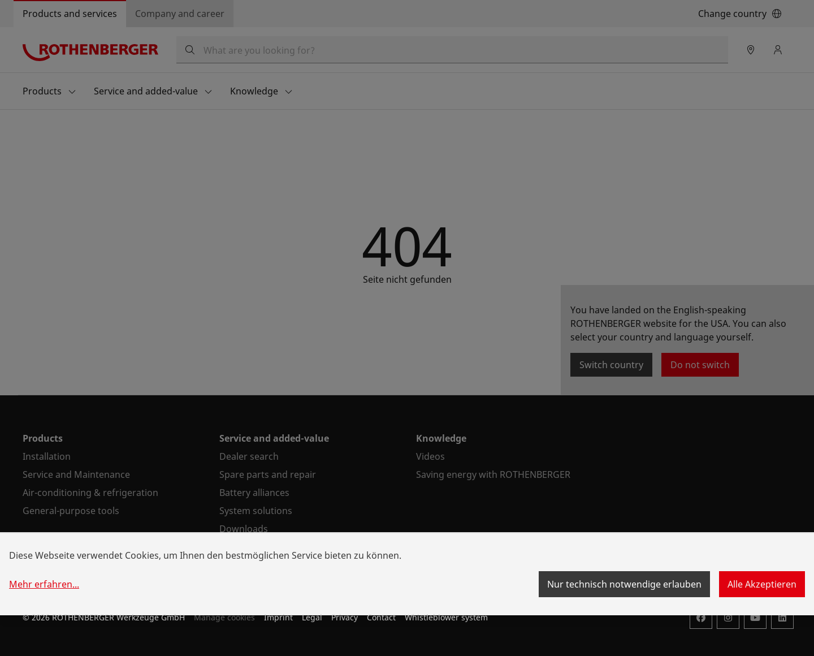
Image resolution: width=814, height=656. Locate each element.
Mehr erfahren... (44, 584)
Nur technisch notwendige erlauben (624, 584)
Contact (381, 617)
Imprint (278, 617)
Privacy (344, 617)
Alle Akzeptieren (762, 584)
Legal (312, 617)
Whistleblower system (446, 617)
